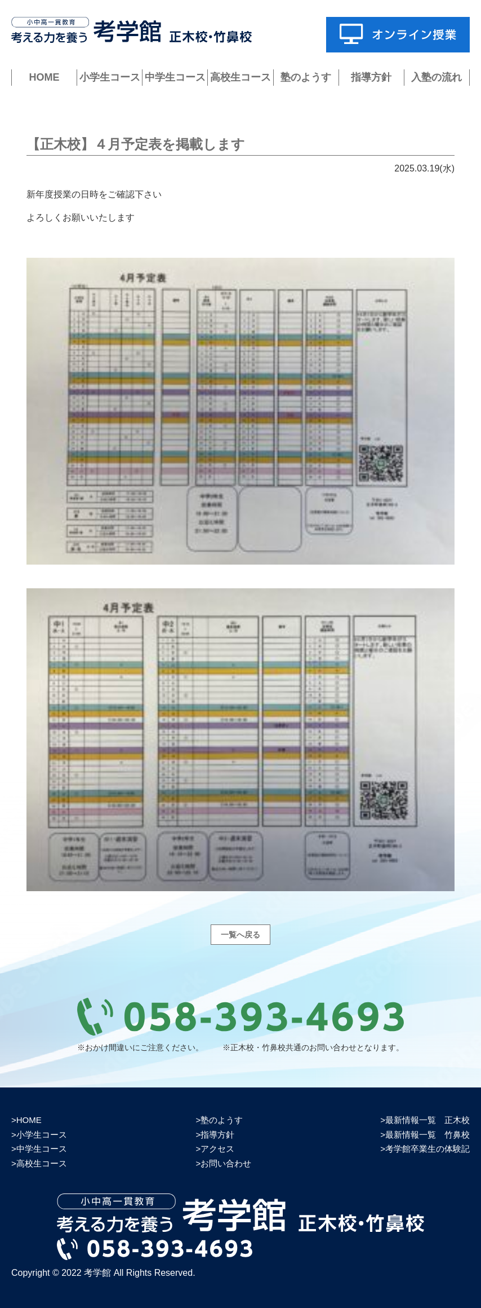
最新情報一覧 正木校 (427, 1120)
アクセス (217, 1148)
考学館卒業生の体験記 (427, 1148)
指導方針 (371, 77)
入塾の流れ (436, 77)
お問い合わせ (226, 1163)
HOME (44, 77)
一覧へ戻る (240, 934)
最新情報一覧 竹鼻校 (427, 1134)
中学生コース (175, 77)
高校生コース (240, 77)
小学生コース (109, 77)
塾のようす (305, 77)
